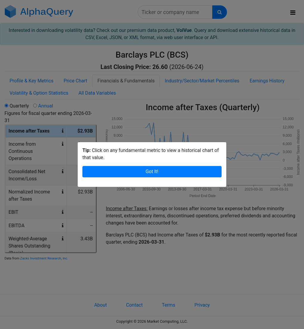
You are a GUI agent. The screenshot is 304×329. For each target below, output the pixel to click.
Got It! (152, 171)
